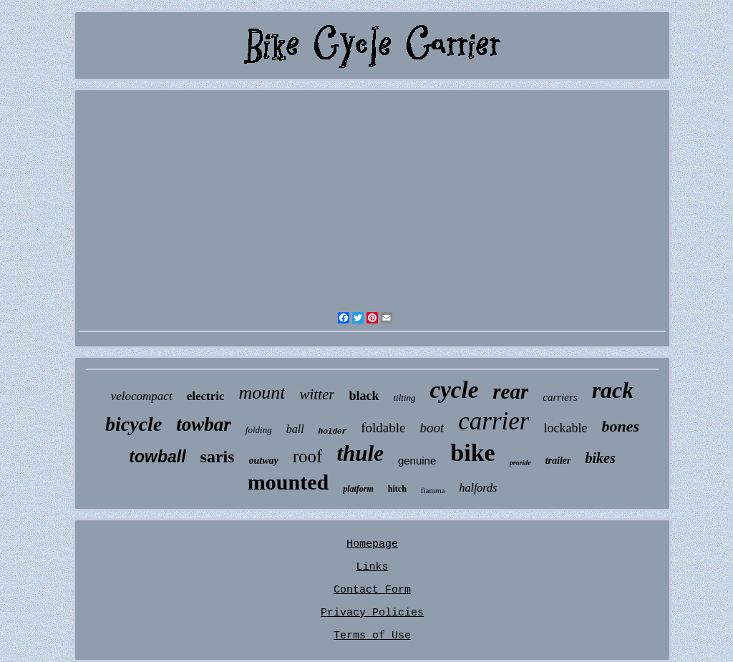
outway (263, 460)
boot (431, 427)
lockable (565, 428)
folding (259, 429)
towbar (203, 424)
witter (316, 394)
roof (308, 456)
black (364, 396)
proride (520, 463)
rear (510, 391)
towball (157, 456)
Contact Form (372, 590)
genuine (417, 460)
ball (295, 429)
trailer (558, 460)
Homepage (372, 544)
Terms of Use (372, 636)
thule (359, 453)
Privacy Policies (372, 613)
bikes (600, 458)
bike (472, 452)
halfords (478, 488)
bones (620, 426)
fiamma (433, 490)
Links (372, 567)
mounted (288, 482)
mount (261, 392)
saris (217, 456)
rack (613, 390)
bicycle (133, 424)
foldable (383, 427)
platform (358, 489)
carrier (493, 421)
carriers (560, 397)
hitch (397, 489)
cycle (454, 390)
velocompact (142, 396)
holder (333, 431)
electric (206, 396)
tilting (405, 397)
